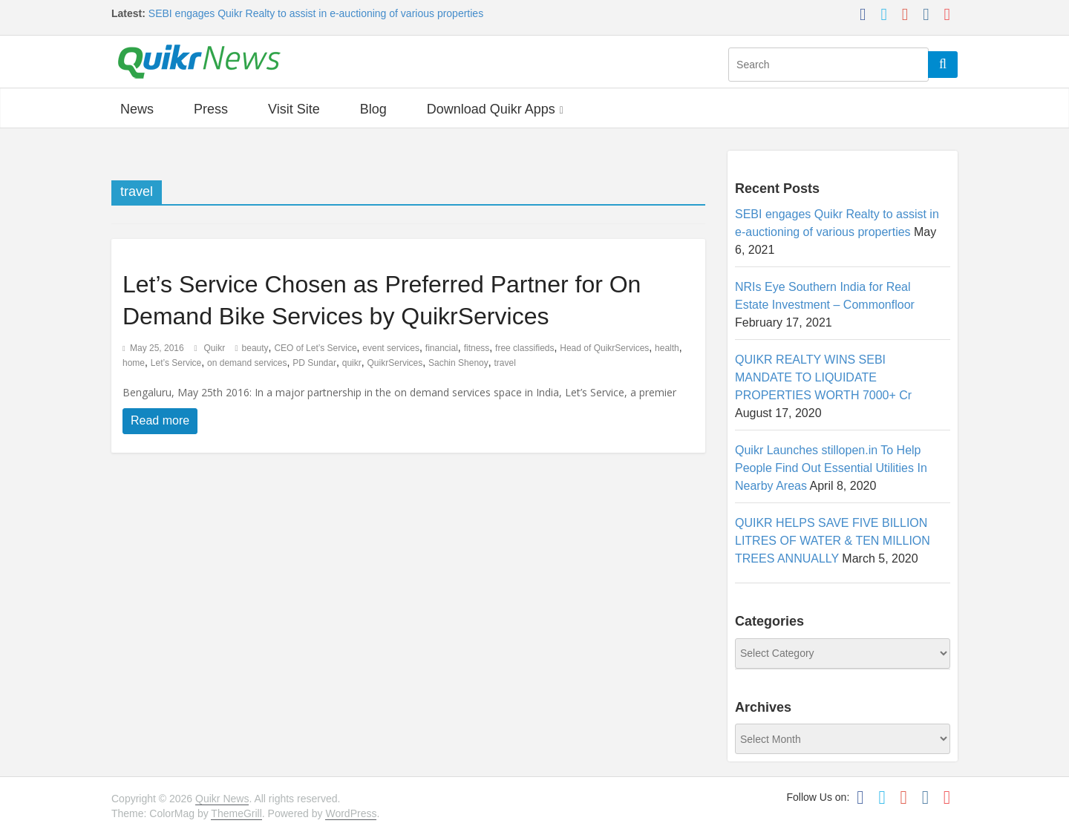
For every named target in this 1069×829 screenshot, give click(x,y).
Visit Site (294, 109)
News (137, 109)
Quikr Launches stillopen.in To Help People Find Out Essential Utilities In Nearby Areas (831, 468)
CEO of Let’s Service (315, 348)
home (133, 363)
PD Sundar (314, 363)
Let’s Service (176, 363)
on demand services (247, 363)
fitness (477, 348)
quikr (352, 363)
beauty (255, 348)
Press (211, 109)
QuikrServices (395, 363)
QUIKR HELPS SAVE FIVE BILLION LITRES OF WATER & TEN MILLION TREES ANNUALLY (832, 541)
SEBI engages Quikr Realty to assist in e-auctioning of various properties (315, 13)
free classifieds (524, 348)
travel (505, 363)
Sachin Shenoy (458, 363)
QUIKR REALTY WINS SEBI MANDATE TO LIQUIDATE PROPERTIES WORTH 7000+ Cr (823, 377)
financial (441, 348)
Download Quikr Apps (491, 109)
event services (390, 348)
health (667, 348)
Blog (373, 109)
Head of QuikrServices (604, 348)
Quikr (216, 348)
